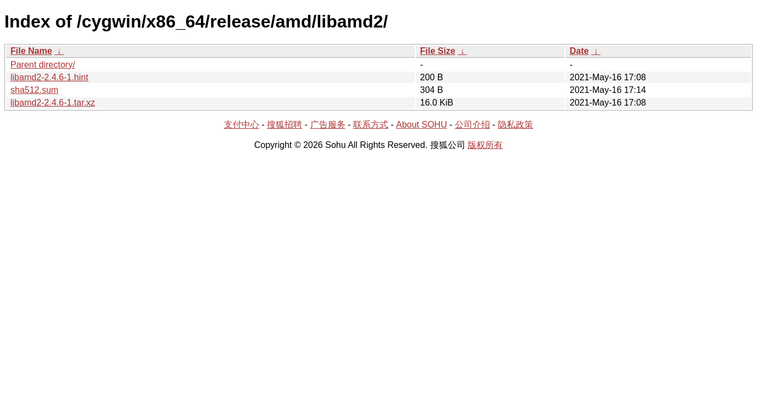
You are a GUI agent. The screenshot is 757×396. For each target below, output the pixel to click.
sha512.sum (34, 90)
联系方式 (370, 124)
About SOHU (421, 124)
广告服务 (327, 124)
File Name (31, 51)
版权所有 (485, 145)
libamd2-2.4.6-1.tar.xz (52, 102)
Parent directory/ (42, 64)
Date (579, 51)
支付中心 (241, 124)
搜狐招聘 (284, 124)
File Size (438, 51)
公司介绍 (472, 124)
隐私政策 (515, 124)
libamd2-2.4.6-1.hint (49, 77)
